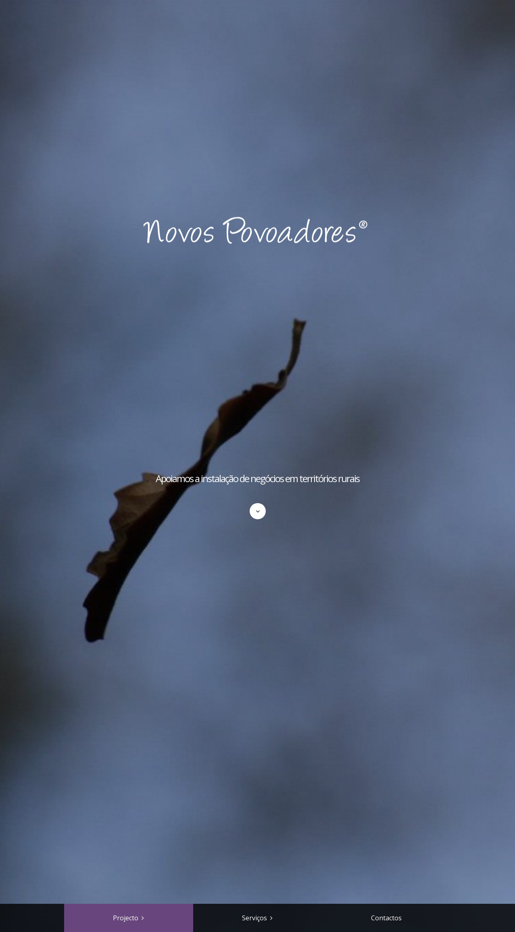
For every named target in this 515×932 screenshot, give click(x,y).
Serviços (254, 917)
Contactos (386, 917)
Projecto (125, 917)
